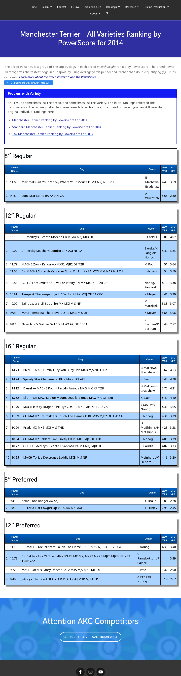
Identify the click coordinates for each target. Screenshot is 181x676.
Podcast (61, 6)
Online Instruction (157, 6)
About (95, 13)
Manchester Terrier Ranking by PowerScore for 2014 (49, 121)
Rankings (113, 6)
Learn (47, 6)
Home (33, 6)
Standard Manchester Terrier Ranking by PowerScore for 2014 (56, 127)
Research (132, 6)
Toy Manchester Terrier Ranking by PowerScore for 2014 (52, 134)
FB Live (75, 6)
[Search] (107, 13)
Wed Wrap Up (93, 6)
